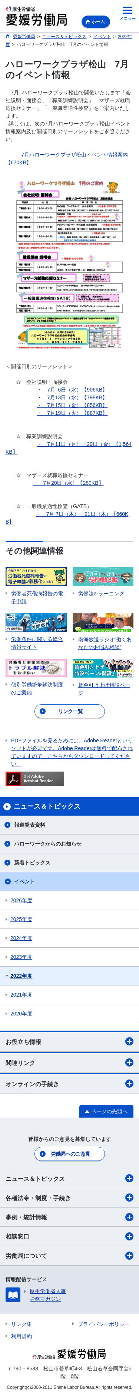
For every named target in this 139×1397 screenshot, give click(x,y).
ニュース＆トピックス (69, 1178)
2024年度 (21, 938)
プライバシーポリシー (104, 1324)
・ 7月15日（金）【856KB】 (72, 405)
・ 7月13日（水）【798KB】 (72, 397)
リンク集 (21, 1324)
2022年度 (21, 976)
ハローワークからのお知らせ (48, 844)
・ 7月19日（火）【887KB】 (72, 413)
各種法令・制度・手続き (69, 1197)
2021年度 (21, 995)
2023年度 (21, 957)
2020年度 (21, 1014)
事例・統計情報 (69, 1217)
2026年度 (21, 900)
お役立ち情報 (69, 1041)
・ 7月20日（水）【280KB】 (68, 483)
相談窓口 (69, 1236)
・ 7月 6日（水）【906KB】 (72, 390)
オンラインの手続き (69, 1083)
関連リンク (69, 1062)
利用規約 (21, 1336)
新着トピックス (32, 863)
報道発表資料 (29, 825)
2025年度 (21, 919)
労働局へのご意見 (70, 1154)
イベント (24, 881)
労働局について (69, 1256)
